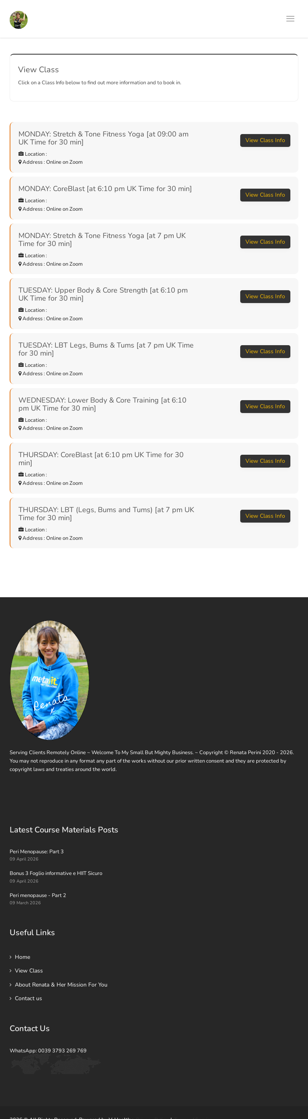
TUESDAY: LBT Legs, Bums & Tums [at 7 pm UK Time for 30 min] (106, 349)
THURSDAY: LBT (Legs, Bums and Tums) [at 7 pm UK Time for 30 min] (106, 514)
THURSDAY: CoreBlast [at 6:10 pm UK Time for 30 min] (101, 459)
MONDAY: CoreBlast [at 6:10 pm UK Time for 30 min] (105, 188)
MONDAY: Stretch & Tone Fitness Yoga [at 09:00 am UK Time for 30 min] (103, 138)
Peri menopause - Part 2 (38, 895)
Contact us (28, 998)
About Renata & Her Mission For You (61, 985)
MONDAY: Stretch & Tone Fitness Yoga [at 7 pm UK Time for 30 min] (102, 239)
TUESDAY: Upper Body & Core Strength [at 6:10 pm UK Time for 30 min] (103, 294)
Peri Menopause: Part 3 (37, 851)
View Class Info (265, 140)
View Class (29, 971)
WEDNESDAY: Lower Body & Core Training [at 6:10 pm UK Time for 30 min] (102, 404)
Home (22, 957)
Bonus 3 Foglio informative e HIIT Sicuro (56, 873)
